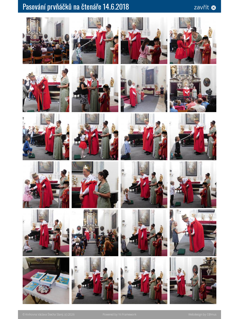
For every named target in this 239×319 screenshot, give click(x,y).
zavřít (205, 7)
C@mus (211, 314)
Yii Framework (127, 314)
